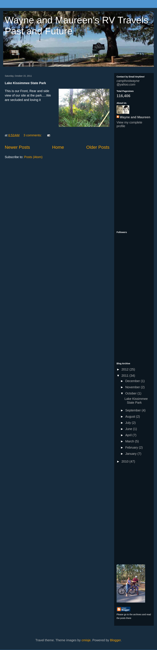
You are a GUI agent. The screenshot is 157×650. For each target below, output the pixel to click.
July (128, 422)
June (129, 429)
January (131, 453)
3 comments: (33, 135)
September (133, 410)
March (130, 441)
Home (58, 147)
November (133, 387)
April (129, 435)
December (133, 381)
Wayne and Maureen (135, 117)
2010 (125, 461)
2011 (125, 375)
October (131, 393)
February (132, 447)
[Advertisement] (126, 179)
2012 (125, 369)
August (130, 416)
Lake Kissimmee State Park (25, 83)
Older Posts (97, 147)
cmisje (86, 640)
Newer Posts (17, 147)
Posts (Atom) (33, 157)
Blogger (115, 640)
